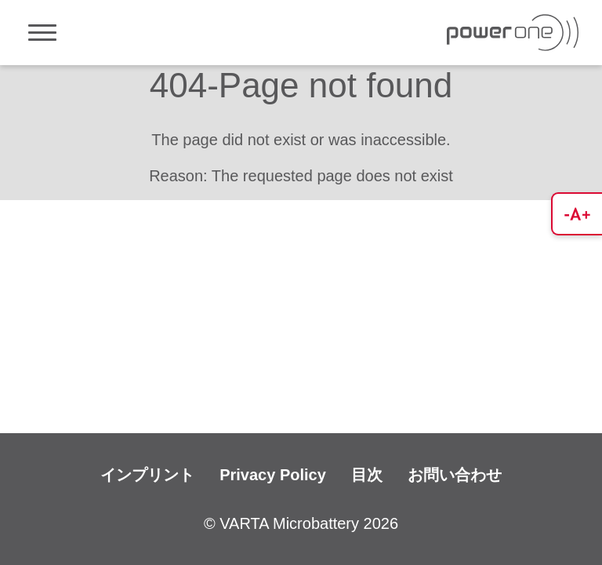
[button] (576, 213)
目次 (367, 474)
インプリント (147, 474)
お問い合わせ (455, 474)
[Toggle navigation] (42, 33)
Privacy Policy (272, 474)
